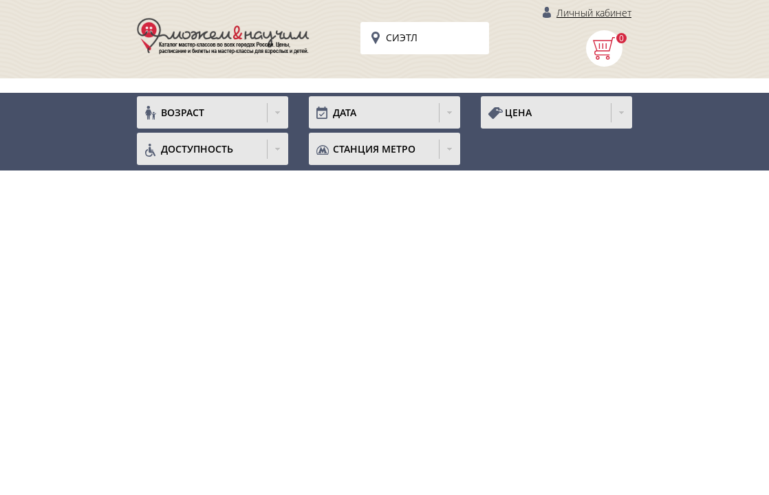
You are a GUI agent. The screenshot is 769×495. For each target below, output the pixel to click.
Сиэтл (402, 37)
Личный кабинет (593, 13)
